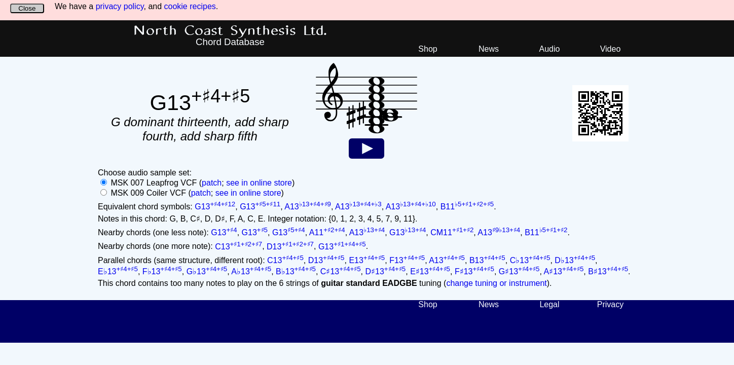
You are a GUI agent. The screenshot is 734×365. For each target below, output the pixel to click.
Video (610, 49)
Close (26, 8)
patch (212, 182)
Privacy (610, 304)
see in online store (259, 182)
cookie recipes (190, 6)
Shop (427, 49)
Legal (549, 304)
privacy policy (120, 6)
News (489, 49)
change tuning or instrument (496, 283)
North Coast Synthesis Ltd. (230, 31)
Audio (549, 49)
